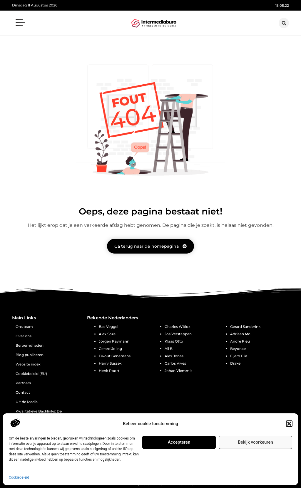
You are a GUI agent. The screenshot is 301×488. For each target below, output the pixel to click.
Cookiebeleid (19, 477)
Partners (23, 383)
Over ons (23, 336)
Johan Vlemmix (179, 370)
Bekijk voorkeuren (255, 442)
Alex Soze (107, 334)
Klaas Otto (174, 341)
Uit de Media (27, 402)
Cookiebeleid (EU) (31, 373)
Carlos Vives (175, 363)
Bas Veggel (108, 326)
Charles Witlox (177, 326)
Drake (235, 363)
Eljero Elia (238, 356)
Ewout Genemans (115, 356)
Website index (28, 364)
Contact (23, 392)
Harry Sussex (110, 363)
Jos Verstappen (178, 334)
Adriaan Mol (240, 334)
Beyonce (238, 348)
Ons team (24, 326)
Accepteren (179, 442)
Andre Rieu (240, 341)
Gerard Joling (110, 348)
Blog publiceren (30, 355)
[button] (289, 424)
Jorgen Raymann (114, 341)
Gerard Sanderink (245, 326)
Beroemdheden (30, 345)
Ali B (169, 348)
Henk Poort (109, 370)
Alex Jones (174, 356)
